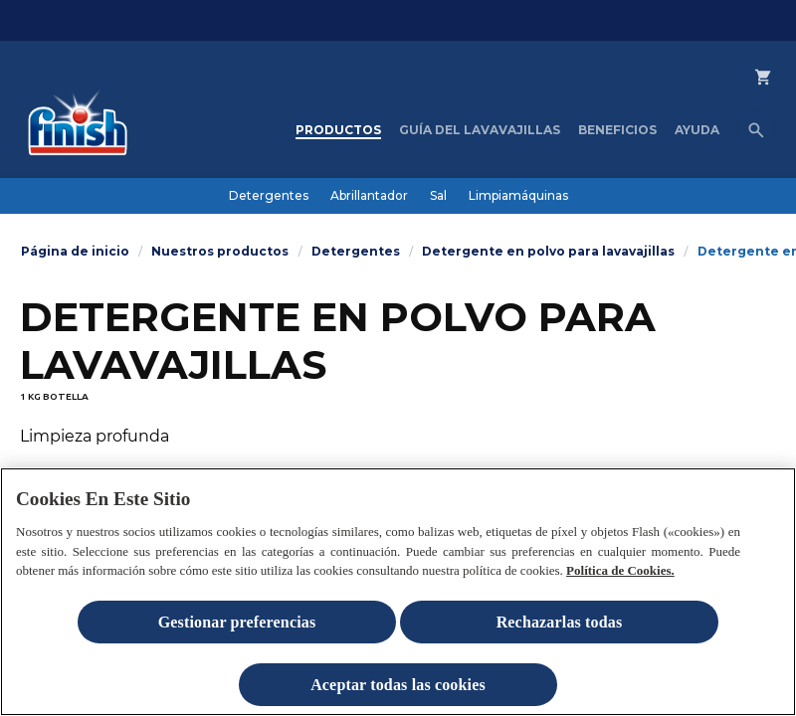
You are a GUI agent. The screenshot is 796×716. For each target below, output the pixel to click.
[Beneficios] (617, 130)
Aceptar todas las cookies (398, 693)
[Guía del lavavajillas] (479, 130)
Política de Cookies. (620, 579)
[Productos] (338, 130)
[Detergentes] (268, 196)
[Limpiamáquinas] (518, 196)
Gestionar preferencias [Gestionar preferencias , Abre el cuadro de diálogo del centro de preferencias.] (237, 631)
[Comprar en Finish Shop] (775, 93)
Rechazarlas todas (560, 631)
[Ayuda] (697, 130)
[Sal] (438, 196)
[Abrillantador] (369, 196)
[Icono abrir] (756, 130)
